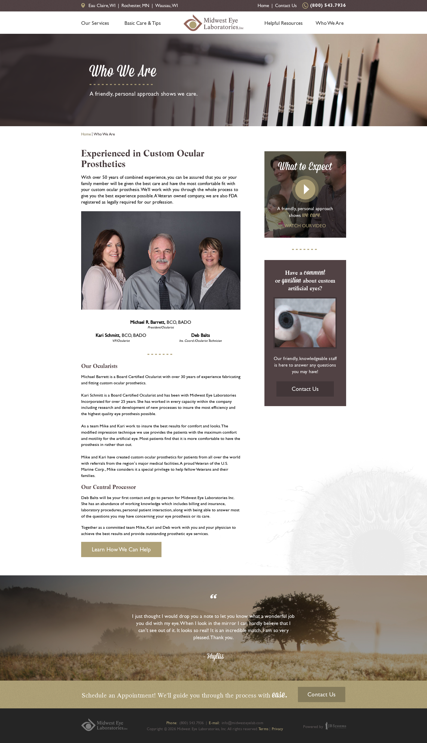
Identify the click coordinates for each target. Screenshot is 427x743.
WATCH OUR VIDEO (305, 225)
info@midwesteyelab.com (242, 723)
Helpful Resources (283, 23)
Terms (263, 729)
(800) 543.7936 (328, 6)
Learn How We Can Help (121, 549)
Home (263, 5)
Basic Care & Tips (142, 23)
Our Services (95, 23)
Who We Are (330, 23)
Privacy (277, 729)
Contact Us (286, 5)
